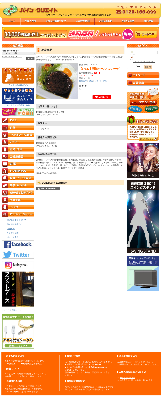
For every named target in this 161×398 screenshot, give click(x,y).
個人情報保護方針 (127, 377)
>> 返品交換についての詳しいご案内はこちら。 (138, 364)
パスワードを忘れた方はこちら (144, 62)
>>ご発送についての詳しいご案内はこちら (23, 386)
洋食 (91, 81)
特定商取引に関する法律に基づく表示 (136, 380)
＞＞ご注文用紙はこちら (12, 310)
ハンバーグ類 (101, 81)
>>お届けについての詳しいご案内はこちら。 (24, 376)
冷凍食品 (83, 81)
